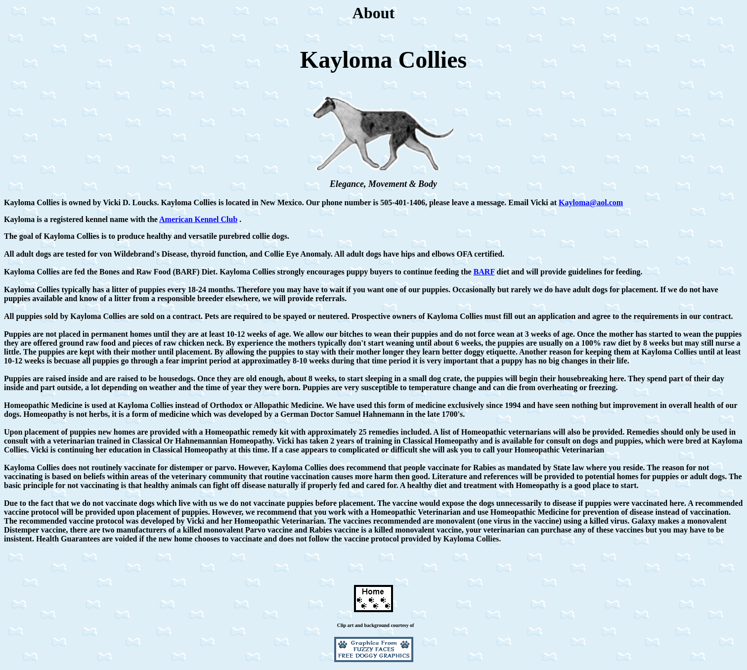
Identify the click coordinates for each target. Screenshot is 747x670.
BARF (484, 272)
